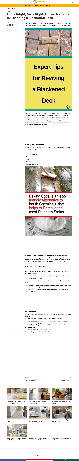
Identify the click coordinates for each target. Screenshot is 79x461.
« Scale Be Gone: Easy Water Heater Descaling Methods (34, 379)
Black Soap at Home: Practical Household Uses (37, 402)
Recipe (36, 5)
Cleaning (42, 5)
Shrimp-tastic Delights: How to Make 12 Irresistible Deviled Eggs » (62, 379)
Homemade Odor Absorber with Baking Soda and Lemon (16, 402)
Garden (48, 5)
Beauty (31, 5)
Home (26, 5)
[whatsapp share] (12, 25)
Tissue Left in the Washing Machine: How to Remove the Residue (39, 439)
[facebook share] (7, 25)
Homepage (9, 8)
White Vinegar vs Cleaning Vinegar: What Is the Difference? (16, 439)
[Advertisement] (48, 134)
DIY (52, 5)
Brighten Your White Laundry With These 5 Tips (38, 329)
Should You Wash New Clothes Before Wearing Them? (37, 420)
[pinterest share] (10, 25)
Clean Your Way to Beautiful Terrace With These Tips (39, 332)
